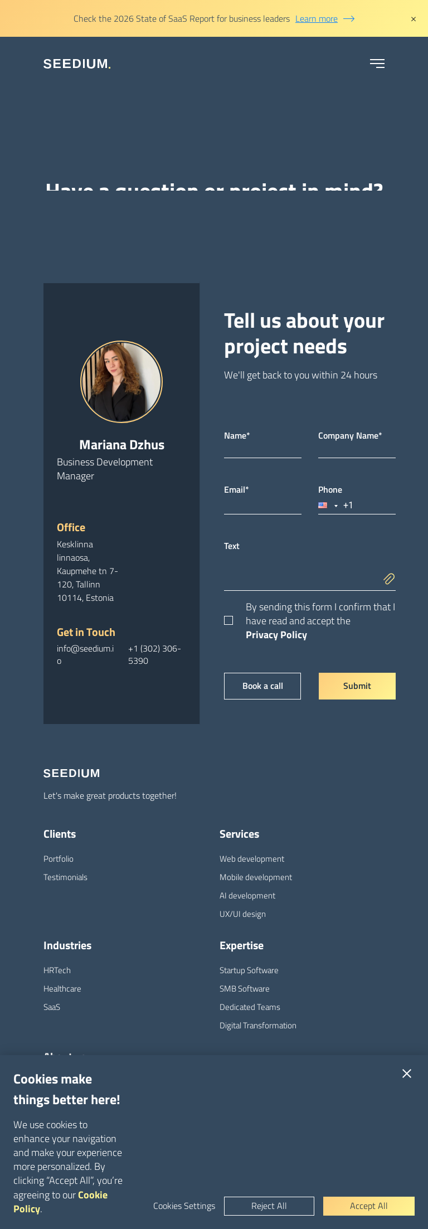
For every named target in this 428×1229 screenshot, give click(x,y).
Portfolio (58, 858)
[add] (392, 570)
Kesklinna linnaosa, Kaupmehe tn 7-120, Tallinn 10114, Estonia (87, 570)
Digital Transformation (258, 1025)
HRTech (57, 970)
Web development (252, 858)
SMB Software (245, 988)
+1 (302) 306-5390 (154, 654)
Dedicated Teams (250, 1007)
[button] (328, 505)
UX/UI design (243, 914)
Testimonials (65, 877)
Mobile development (256, 877)
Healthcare (62, 988)
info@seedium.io (85, 654)
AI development (247, 895)
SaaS (51, 1007)
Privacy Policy (276, 635)
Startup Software (249, 970)
